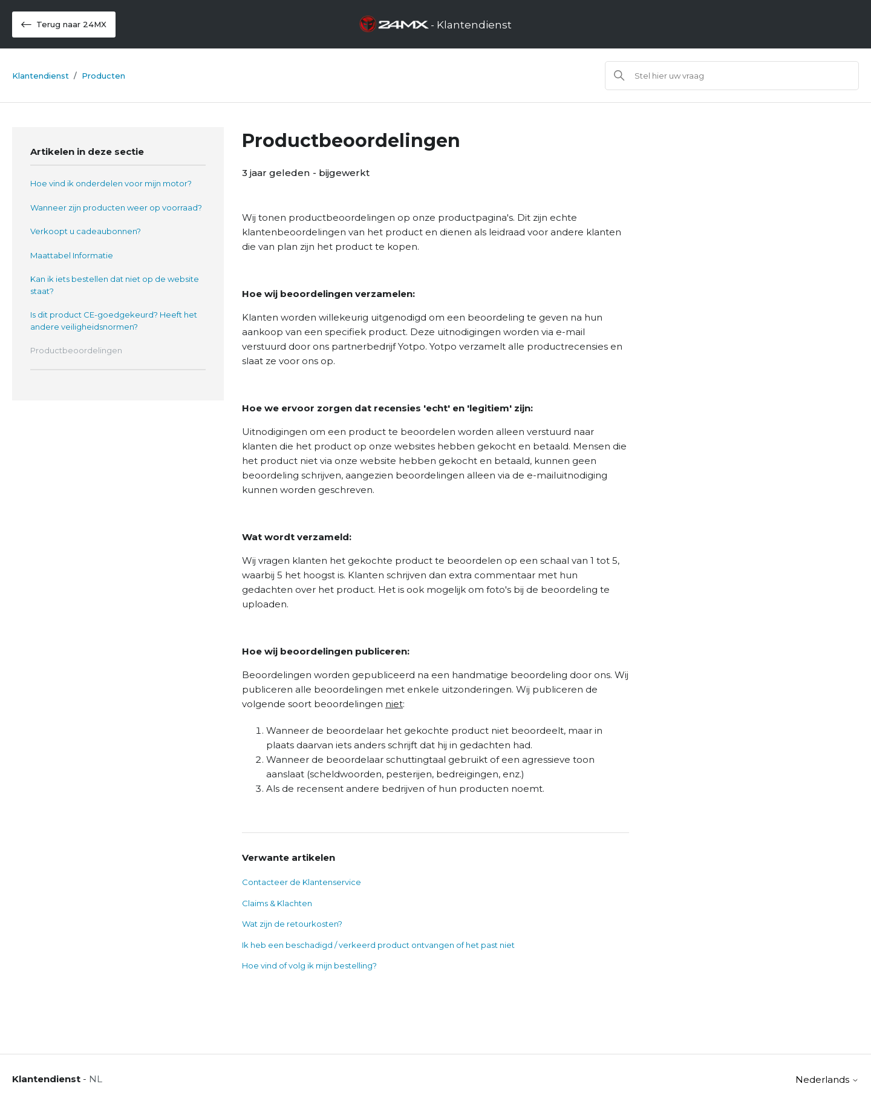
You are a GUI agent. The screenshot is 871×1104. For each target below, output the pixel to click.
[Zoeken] (732, 75)
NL (95, 1079)
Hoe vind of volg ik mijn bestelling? (309, 965)
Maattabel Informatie (71, 255)
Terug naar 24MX (63, 24)
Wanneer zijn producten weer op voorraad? (116, 207)
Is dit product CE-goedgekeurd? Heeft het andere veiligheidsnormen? (113, 321)
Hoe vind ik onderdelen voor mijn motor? (111, 183)
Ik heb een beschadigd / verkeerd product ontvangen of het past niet (378, 945)
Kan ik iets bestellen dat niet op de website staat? (114, 285)
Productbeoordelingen (76, 350)
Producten (103, 75)
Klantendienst (40, 75)
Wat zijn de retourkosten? (292, 924)
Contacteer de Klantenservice (301, 882)
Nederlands (827, 1079)
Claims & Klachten (277, 903)
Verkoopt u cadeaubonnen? (85, 231)
